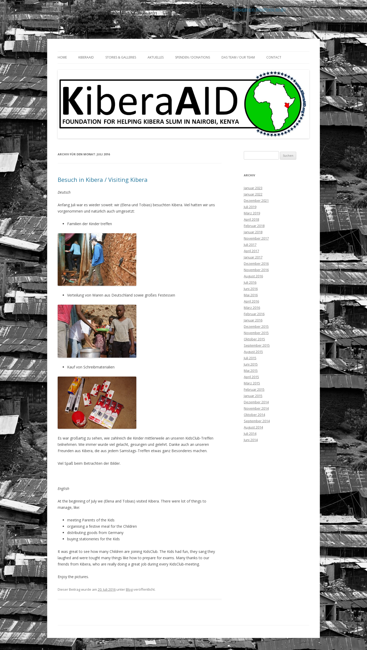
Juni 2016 (251, 288)
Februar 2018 (254, 225)
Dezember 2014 (256, 401)
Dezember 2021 (256, 200)
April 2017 (251, 250)
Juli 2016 (250, 281)
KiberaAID (86, 57)
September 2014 (257, 420)
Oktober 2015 (254, 338)
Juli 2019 (250, 206)
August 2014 (253, 426)
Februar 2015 (254, 389)
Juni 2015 (251, 363)
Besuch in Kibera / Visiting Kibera (103, 179)
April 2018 (251, 218)
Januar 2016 (253, 319)
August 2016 (253, 275)
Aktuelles (156, 57)
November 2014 (256, 407)
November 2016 (256, 269)
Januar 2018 (253, 231)
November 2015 (256, 332)
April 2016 (251, 300)
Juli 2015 (250, 357)
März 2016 (252, 307)
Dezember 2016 (256, 263)
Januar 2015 (253, 395)
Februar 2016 (254, 313)
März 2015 (252, 382)
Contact (273, 57)
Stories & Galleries (120, 57)
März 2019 (252, 212)
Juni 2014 (251, 439)
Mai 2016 (251, 294)
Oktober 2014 (254, 414)
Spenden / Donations (192, 57)
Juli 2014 (250, 433)
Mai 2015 (251, 370)
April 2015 (251, 376)
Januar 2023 (253, 187)
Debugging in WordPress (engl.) (258, 9)
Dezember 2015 (256, 326)
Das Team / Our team (238, 57)
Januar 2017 (253, 256)
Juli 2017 (250, 244)
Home (62, 57)
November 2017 (256, 237)
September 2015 (257, 344)
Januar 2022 (253, 193)
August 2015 (253, 351)
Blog (129, 588)
